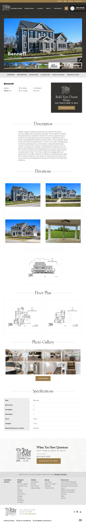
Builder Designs (61, 474)
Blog (65, 1)
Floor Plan (45, 75)
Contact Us (78, 1)
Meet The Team (50, 484)
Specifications (73, 75)
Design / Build (20, 481)
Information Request (68, 482)
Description (22, 75)
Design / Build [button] (29, 8)
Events (60, 1)
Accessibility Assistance (42, 520)
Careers (64, 494)
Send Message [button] (68, 108)
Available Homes (16, 8)
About (47, 480)
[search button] (66, 8)
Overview (11, 75)
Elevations (33, 75)
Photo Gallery (58, 75)
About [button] (48, 8)
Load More (43, 378)
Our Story (48, 482)
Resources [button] (58, 8)
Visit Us (70, 1)
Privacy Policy (9, 520)
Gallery (33, 480)
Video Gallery (35, 488)
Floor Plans (21, 494)
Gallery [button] (40, 8)
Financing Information (69, 484)
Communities (22, 484)
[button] (66, 8)
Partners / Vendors (67, 492)
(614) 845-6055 (44, 457)
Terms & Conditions (23, 520)
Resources (65, 480)
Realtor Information (68, 490)
